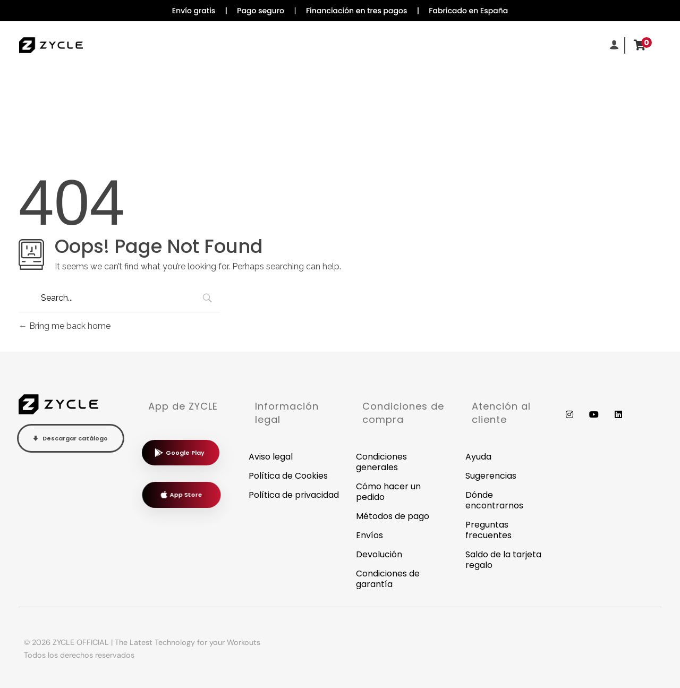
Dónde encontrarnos (494, 500)
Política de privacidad (294, 495)
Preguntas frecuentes (488, 530)
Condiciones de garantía (388, 578)
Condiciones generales (381, 462)
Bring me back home (64, 326)
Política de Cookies (288, 476)
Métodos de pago (392, 516)
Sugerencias (490, 476)
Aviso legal (271, 457)
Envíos (369, 535)
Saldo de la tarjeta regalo (503, 559)
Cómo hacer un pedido (388, 491)
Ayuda (478, 457)
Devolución (379, 554)
